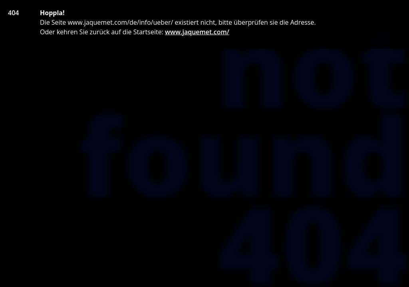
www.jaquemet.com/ (197, 32)
